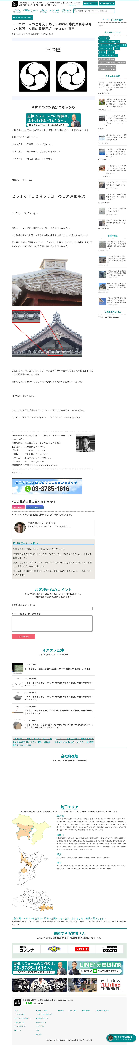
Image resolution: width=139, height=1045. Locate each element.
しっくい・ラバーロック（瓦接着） (112, 62)
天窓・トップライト (106, 45)
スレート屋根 (104, 38)
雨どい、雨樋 (121, 45)
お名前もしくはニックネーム (23, 605)
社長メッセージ (41, 1022)
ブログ (17, 11)
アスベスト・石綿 (105, 48)
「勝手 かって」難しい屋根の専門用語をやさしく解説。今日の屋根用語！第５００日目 (59, 684)
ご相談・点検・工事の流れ (44, 1014)
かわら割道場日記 (19, 1026)
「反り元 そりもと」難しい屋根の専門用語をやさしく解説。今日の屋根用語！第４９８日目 (59, 712)
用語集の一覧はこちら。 (23, 180)
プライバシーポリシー (102, 1010)
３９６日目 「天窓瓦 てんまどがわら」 (32, 144)
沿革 (37, 1030)
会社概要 (39, 1034)
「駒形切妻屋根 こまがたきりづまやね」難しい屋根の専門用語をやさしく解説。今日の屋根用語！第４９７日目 (59, 726)
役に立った (18, 507)
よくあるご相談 (19, 1014)
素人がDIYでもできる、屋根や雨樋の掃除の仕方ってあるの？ (116, 223)
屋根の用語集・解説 (24, 17)
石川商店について (30, 11)
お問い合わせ (66, 11)
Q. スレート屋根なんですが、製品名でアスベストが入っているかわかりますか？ (74, 742)
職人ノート (17, 1030)
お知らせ (43, 11)
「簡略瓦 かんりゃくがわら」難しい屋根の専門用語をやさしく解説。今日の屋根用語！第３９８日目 (32, 742)
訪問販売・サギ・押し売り (109, 41)
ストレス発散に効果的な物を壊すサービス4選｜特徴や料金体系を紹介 (116, 197)
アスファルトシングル (107, 66)
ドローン (102, 52)
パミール (111, 52)
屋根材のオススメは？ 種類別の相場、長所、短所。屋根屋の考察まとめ (116, 137)
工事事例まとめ (19, 1022)
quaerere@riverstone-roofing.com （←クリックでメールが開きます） (47, 417)
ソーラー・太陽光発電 (107, 69)
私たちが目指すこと (42, 1018)
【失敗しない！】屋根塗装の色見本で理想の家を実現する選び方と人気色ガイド (116, 273)
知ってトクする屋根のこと (22, 1018)
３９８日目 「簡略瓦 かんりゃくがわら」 (33, 159)
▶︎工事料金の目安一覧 (107, 3)
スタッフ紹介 (40, 1026)
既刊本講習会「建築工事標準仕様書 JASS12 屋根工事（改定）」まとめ (57, 669)
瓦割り (116, 48)
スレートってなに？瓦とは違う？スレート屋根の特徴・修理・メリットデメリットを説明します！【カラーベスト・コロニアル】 (112, 120)
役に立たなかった (34, 507)
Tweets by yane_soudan (108, 317)
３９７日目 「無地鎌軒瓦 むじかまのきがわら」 (36, 152)
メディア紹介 (54, 11)
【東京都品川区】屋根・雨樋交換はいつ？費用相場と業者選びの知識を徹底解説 (116, 300)
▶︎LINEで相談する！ (90, 3)
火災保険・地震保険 (106, 59)
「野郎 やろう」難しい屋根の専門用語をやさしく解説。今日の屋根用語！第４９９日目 (59, 698)
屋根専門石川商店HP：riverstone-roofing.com (34, 465)
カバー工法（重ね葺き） (108, 55)
